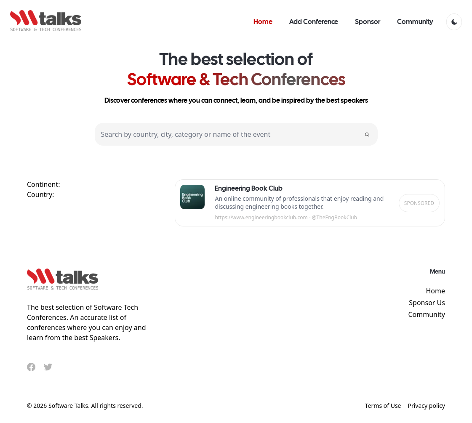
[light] (454, 21)
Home (435, 290)
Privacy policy (426, 406)
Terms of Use (383, 406)
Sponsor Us (427, 302)
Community (426, 314)
